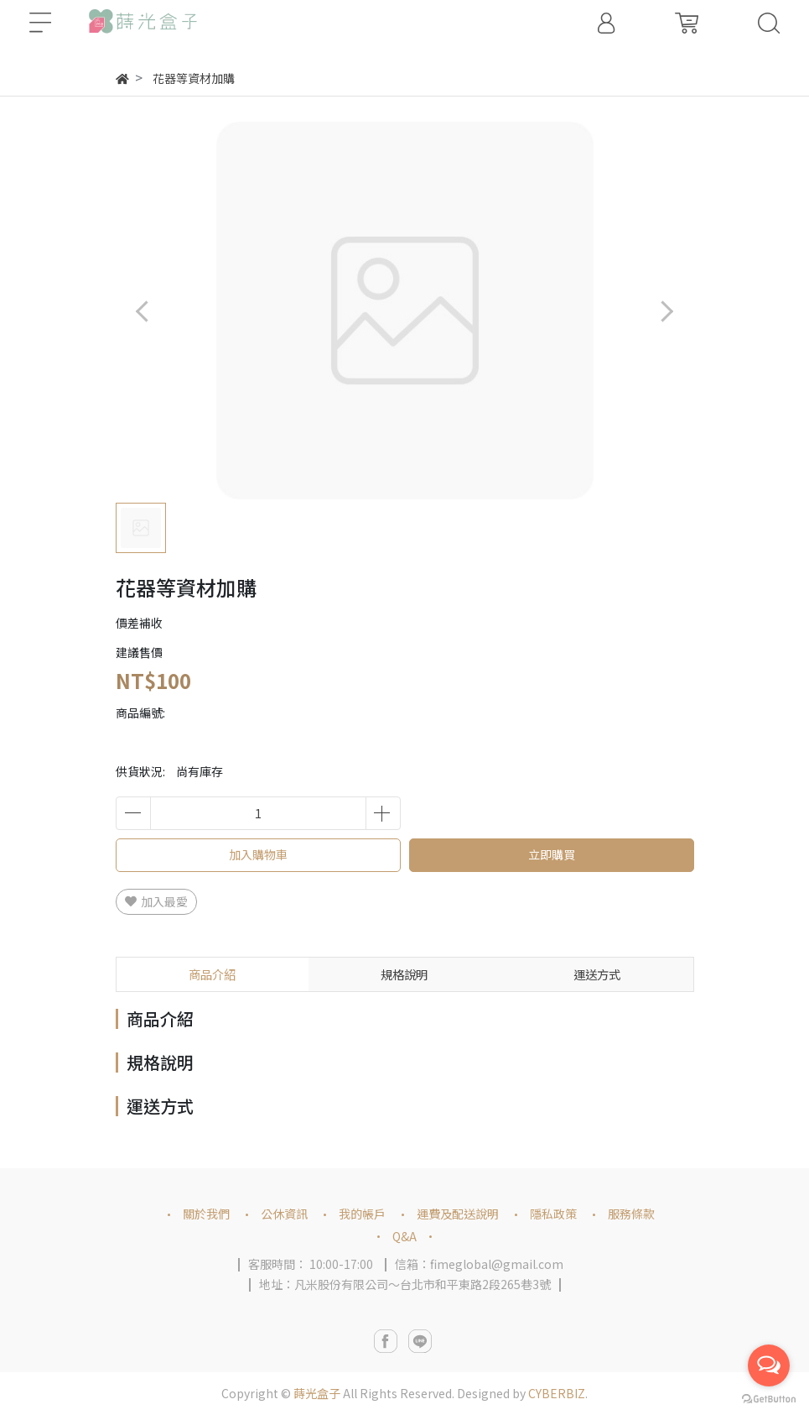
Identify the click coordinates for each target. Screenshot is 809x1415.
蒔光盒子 (316, 1393)
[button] (667, 311)
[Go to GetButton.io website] (769, 1397)
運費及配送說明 (458, 1213)
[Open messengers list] (769, 1365)
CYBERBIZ (556, 1393)
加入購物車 (258, 854)
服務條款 (631, 1213)
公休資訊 (284, 1213)
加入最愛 (156, 901)
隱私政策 (553, 1213)
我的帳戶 (362, 1213)
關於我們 (206, 1213)
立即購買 (551, 854)
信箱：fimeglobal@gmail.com (479, 1264)
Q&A (404, 1236)
